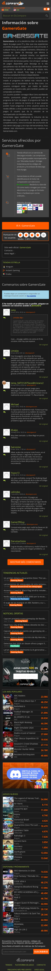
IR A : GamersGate (25, 225)
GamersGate (25, 247)
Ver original (43, 344)
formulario (36, 305)
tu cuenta (31, 296)
